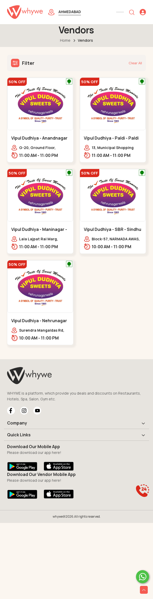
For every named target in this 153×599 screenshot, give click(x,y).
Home (65, 40)
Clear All (135, 63)
